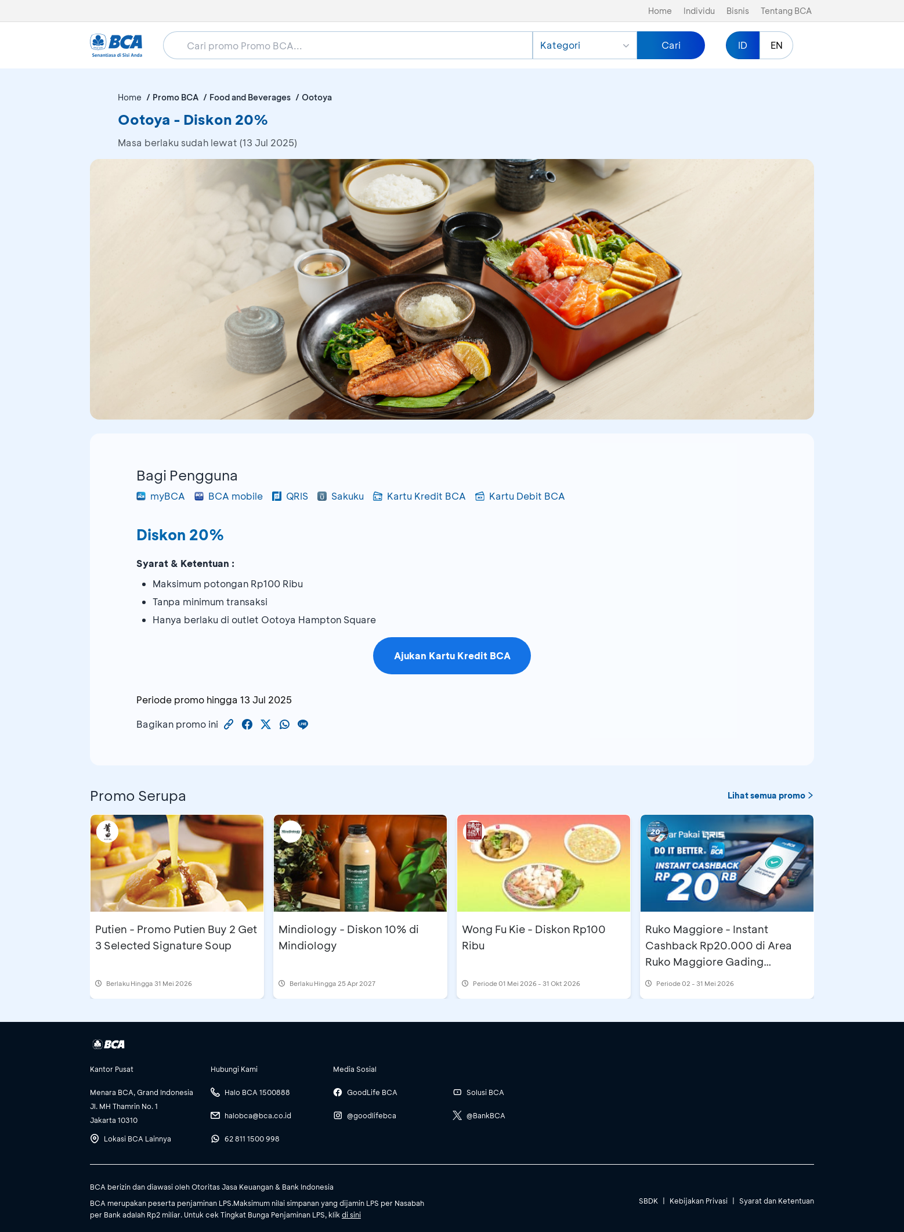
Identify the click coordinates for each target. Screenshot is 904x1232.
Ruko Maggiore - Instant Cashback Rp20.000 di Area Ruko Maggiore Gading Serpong (718, 953)
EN (777, 45)
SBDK (648, 1200)
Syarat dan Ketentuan (776, 1200)
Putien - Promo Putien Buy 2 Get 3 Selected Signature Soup (176, 937)
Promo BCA (175, 97)
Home (660, 10)
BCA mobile (228, 496)
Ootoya (317, 97)
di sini (351, 1214)
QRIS (290, 496)
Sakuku (340, 496)
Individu (699, 10)
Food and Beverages (250, 97)
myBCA (160, 496)
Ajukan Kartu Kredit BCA (452, 655)
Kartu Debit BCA (520, 496)
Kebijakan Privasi (699, 1200)
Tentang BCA (786, 10)
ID (742, 45)
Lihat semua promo (771, 795)
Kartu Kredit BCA (419, 496)
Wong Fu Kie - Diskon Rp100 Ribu (534, 937)
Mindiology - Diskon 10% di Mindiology (349, 937)
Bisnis (737, 10)
